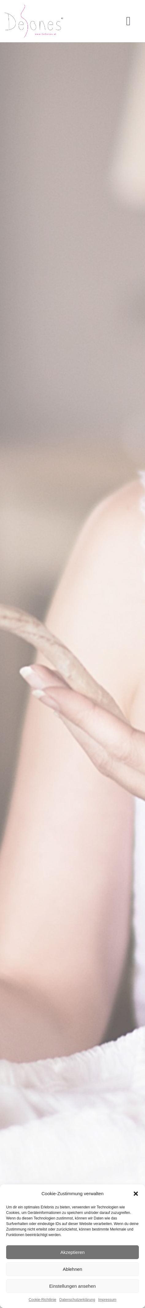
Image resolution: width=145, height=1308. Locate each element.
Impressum (107, 1300)
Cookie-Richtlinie (42, 1300)
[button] (136, 1194)
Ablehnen (72, 1269)
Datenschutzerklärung (77, 1300)
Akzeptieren (72, 1252)
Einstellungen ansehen (72, 1286)
